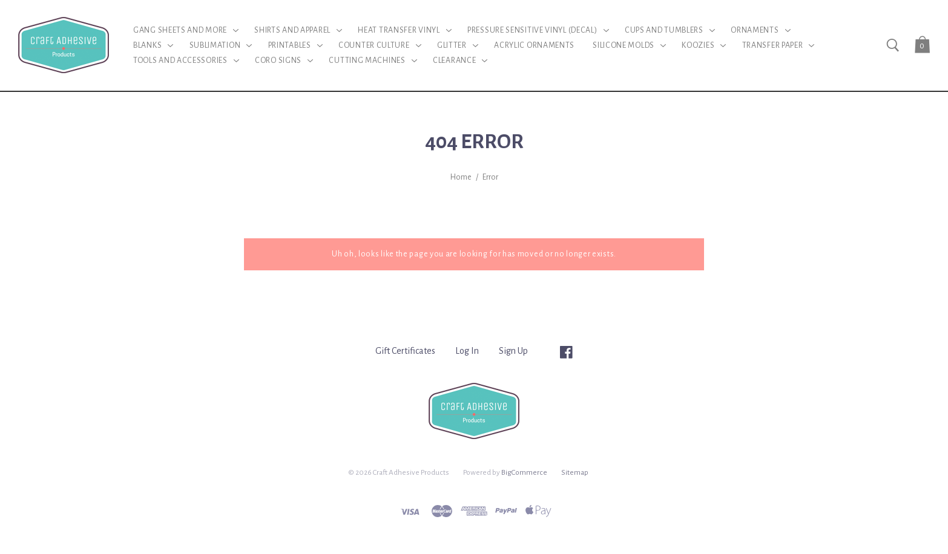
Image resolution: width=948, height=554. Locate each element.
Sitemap (574, 472)
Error (490, 177)
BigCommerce (524, 472)
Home (461, 177)
